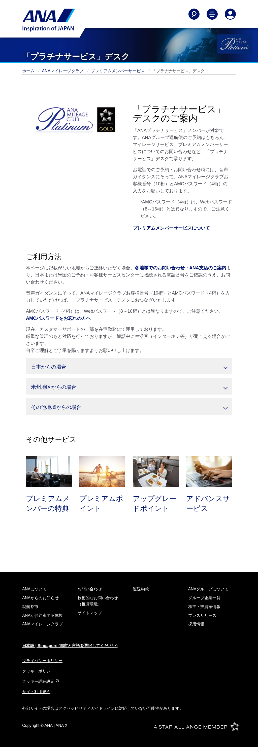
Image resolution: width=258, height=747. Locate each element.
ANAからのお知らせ (40, 598)
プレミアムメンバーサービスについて (171, 228)
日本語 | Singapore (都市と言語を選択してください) (70, 646)
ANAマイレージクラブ (63, 71)
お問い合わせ (90, 589)
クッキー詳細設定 (40, 681)
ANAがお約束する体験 (42, 615)
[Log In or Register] (230, 14)
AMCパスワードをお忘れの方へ (58, 318)
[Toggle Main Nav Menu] (212, 14)
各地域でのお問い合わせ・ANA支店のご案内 (180, 267)
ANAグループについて (208, 589)
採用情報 (196, 624)
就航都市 (30, 606)
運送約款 (141, 589)
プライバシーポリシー (42, 661)
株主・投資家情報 (204, 606)
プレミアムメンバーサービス (118, 71)
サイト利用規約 (36, 692)
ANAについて (34, 589)
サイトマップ (90, 613)
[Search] (194, 14)
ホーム (29, 71)
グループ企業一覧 (204, 598)
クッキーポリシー (38, 671)
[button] (129, 366)
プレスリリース (202, 615)
